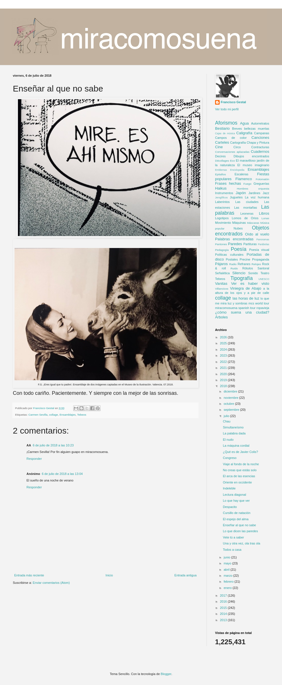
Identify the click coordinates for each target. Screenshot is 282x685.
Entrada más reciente (29, 575)
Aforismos (226, 123)
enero (228, 588)
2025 (224, 343)
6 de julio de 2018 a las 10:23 (53, 445)
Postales (232, 259)
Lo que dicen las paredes (240, 531)
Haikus (220, 188)
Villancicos (221, 288)
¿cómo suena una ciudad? (242, 312)
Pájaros (221, 264)
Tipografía (241, 278)
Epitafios (220, 174)
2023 (224, 355)
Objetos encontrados (242, 231)
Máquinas (239, 222)
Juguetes (236, 197)
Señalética (222, 273)
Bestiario (222, 128)
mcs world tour (258, 303)
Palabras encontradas (234, 239)
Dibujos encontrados (251, 156)
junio (227, 557)
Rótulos (247, 268)
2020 (224, 374)
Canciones (260, 137)
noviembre (231, 397)
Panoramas (262, 239)
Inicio (109, 575)
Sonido (253, 273)
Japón (241, 193)
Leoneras (247, 213)
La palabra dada (234, 433)
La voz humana (257, 197)
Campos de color (231, 137)
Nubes (238, 228)
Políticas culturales (229, 254)
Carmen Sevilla (38, 414)
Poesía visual (259, 249)
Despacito (230, 507)
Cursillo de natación (236, 513)
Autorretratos (260, 123)
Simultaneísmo (233, 427)
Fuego (248, 183)
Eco (232, 160)
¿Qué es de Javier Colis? (240, 452)
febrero (229, 581)
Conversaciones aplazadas (232, 151)
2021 (224, 367)
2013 (224, 620)
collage (53, 414)
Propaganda (260, 259)
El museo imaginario (253, 165)
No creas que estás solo (239, 470)
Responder (34, 458)
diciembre (231, 391)
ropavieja (262, 308)
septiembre (232, 409)
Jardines (254, 193)
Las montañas (245, 207)
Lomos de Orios (245, 218)
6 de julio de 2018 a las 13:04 (62, 473)
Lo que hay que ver (236, 500)
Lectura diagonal (234, 494)
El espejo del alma (235, 519)
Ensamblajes (68, 414)
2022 (224, 361)
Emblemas (221, 169)
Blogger (166, 674)
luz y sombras (237, 303)
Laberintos (222, 202)
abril (227, 569)
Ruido (234, 268)
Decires (220, 156)
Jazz (266, 193)
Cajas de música (225, 133)
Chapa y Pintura (258, 142)
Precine (245, 259)
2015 (224, 607)
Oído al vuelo (257, 234)
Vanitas (221, 283)
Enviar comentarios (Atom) (51, 582)
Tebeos (81, 414)
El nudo (228, 439)
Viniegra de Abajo (245, 288)
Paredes (235, 244)
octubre (229, 403)
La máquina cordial (236, 445)
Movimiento (223, 222)
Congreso (229, 458)
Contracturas (260, 147)
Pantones (221, 244)
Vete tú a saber (233, 537)
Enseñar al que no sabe (239, 525)
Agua (244, 123)
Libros (264, 213)
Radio (233, 264)
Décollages (222, 160)
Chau (226, 421)
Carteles (222, 142)
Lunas (265, 218)
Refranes (244, 264)
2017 (224, 595)
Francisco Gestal (233, 102)
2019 (224, 380)
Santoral (263, 268)
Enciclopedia (237, 169)
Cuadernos (260, 151)
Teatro (264, 273)
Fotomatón (262, 179)
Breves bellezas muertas (250, 128)
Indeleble (229, 488)
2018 (224, 386)
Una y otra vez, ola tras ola (241, 543)
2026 (224, 337)
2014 (224, 613)
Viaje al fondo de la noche (241, 464)
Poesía (238, 249)
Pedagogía (222, 249)
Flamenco (243, 179)
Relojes (256, 264)
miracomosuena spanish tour (235, 308)
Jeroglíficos (221, 197)
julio (227, 416)
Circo (237, 147)
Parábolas (263, 244)
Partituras (250, 244)
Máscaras (253, 222)
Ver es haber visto (250, 283)
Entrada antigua (185, 575)
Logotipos (222, 218)
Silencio (238, 273)
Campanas (261, 133)
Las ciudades (246, 202)
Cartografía (238, 142)
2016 (224, 601)
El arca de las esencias (239, 476)
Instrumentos (224, 193)
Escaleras (241, 174)
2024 (224, 349)
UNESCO (263, 279)
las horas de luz (245, 298)
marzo (228, 575)
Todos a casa (232, 549)
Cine (219, 147)
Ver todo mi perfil (227, 109)
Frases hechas (228, 183)
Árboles (221, 317)
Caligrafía (244, 133)
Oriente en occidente (237, 482)
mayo (228, 563)
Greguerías (261, 183)
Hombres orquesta (253, 188)
